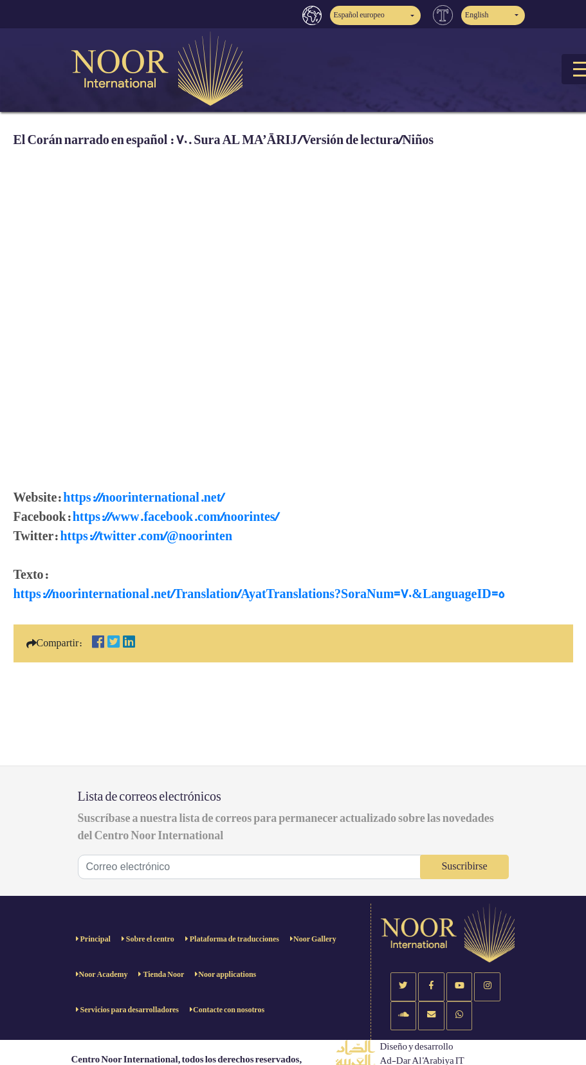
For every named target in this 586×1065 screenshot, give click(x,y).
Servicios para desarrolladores (129, 1010)
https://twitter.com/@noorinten (146, 536)
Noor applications (227, 974)
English (477, 15)
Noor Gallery (314, 939)
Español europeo (359, 15)
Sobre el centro (149, 939)
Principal (95, 939)
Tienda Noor (163, 974)
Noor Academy (103, 974)
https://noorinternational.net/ (143, 498)
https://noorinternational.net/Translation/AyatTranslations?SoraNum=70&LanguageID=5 (259, 594)
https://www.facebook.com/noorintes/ (176, 517)
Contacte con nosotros (228, 1010)
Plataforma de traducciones (233, 939)
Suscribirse (464, 866)
